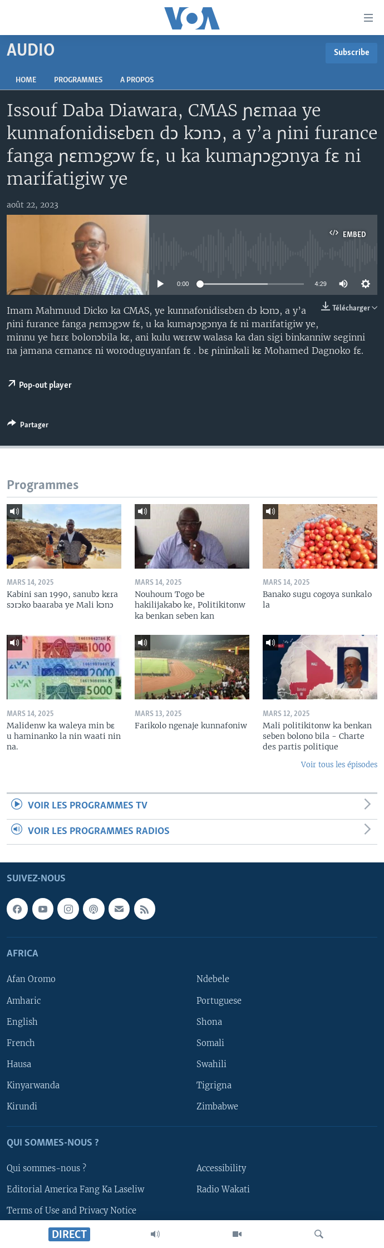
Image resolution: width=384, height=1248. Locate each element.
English (22, 1022)
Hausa (19, 1064)
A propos (137, 80)
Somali (210, 1043)
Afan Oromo (31, 979)
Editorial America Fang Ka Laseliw (75, 1190)
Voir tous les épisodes (339, 764)
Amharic (24, 1001)
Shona (209, 1022)
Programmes (78, 80)
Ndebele (212, 979)
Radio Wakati (223, 1190)
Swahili (211, 1064)
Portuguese (219, 1001)
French (21, 1043)
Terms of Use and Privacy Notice (71, 1211)
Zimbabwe (217, 1107)
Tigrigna (214, 1086)
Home (26, 80)
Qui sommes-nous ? (46, 1168)
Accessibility (221, 1168)
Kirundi (22, 1107)
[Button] (27, 426)
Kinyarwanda (33, 1086)
